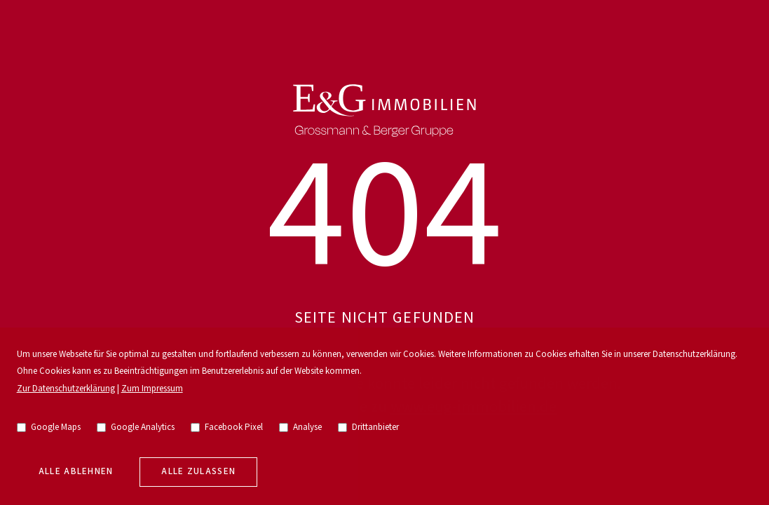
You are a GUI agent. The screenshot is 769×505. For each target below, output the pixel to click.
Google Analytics (136, 427)
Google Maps (49, 427)
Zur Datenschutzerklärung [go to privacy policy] (66, 389)
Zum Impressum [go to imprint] (152, 389)
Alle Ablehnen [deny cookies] (76, 472)
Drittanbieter (369, 427)
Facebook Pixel (227, 427)
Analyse (300, 427)
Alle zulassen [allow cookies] (198, 472)
